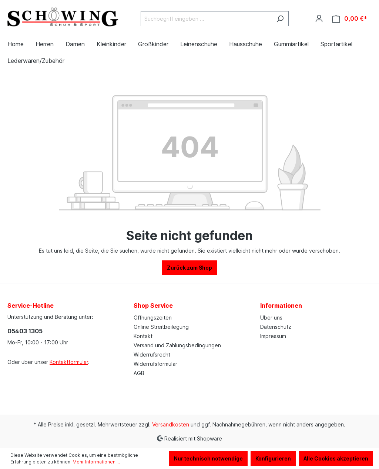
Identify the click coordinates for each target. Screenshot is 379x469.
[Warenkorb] (350, 18)
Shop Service (153, 305)
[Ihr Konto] (319, 18)
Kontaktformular (69, 362)
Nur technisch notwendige (208, 458)
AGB (139, 373)
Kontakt (143, 336)
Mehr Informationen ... (96, 462)
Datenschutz (275, 327)
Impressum (273, 336)
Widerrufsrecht (152, 354)
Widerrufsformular (155, 364)
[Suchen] (280, 18)
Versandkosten (170, 424)
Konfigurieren (273, 458)
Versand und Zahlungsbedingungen (177, 345)
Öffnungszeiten (153, 317)
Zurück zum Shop (189, 267)
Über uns (271, 317)
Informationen (281, 305)
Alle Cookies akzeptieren (335, 458)
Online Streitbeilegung (161, 327)
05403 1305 (25, 331)
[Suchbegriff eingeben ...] (206, 18)
